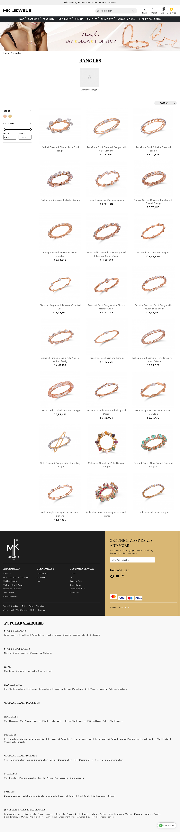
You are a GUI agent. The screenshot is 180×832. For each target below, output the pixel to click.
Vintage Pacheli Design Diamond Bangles (60, 254)
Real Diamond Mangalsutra (39, 689)
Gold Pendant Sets (37, 738)
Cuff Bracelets (61, 777)
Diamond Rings (23, 671)
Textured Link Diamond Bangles (153, 252)
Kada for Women (45, 777)
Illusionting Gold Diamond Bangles (106, 358)
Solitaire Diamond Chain (61, 759)
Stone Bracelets (77, 777)
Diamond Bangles (12, 795)
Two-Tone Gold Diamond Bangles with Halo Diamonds (107, 149)
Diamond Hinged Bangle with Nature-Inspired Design (60, 359)
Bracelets (108, 19)
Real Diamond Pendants (58, 738)
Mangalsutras (126, 19)
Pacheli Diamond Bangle (33, 795)
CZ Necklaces (94, 720)
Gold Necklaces (11, 720)
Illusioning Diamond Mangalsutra (68, 689)
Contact (73, 573)
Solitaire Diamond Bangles (105, 795)
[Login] (144, 10)
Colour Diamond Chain (14, 759)
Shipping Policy (76, 581)
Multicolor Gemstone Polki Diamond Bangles (106, 465)
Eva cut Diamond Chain (37, 759)
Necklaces (65, 19)
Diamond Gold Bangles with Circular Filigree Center (107, 307)
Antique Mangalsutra (118, 689)
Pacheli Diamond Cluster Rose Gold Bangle (60, 149)
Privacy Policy (28, 606)
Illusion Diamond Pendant (106, 738)
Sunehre (24, 653)
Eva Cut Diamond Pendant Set (133, 738)
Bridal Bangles (84, 795)
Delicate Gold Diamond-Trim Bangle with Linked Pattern (153, 359)
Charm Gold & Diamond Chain (109, 759)
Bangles (93, 19)
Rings (21, 19)
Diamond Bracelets (27, 777)
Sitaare (16, 653)
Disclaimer (40, 606)
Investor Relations (10, 596)
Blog (38, 581)
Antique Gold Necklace (113, 720)
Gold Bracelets (10, 777)
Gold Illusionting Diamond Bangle (106, 200)
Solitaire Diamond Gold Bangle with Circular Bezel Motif (153, 307)
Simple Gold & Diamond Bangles (61, 795)
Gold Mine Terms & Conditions (16, 577)
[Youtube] (117, 577)
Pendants (49, 19)
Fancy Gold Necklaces (76, 720)
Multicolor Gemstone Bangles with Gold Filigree (106, 514)
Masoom (34, 653)
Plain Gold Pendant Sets (82, 738)
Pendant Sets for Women (15, 738)
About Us (7, 573)
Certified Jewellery (10, 581)
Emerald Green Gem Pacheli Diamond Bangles (153, 465)
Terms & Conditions (12, 606)
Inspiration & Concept (12, 588)
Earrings (34, 19)
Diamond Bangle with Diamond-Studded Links (60, 307)
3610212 (25, 137)
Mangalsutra (47, 635)
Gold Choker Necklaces (30, 720)
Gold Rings (9, 671)
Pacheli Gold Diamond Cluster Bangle (60, 200)
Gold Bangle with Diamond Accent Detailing (153, 412)
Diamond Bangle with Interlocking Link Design (106, 412)
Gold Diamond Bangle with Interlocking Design (60, 465)
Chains (79, 19)
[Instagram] (122, 577)
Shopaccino (125, 607)
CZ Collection (46, 653)
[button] (17, 111)
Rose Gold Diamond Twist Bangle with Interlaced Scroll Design (107, 254)
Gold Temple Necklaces (54, 720)
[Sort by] (165, 103)
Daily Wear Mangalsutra (96, 689)
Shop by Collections (91, 635)
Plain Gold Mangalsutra (14, 689)
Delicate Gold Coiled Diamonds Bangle (60, 410)
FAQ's (72, 577)
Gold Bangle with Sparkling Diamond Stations (60, 514)
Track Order (74, 592)
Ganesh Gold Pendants (14, 741)
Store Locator (8, 592)
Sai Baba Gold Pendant (159, 738)
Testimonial (41, 577)
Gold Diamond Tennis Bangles (153, 512)
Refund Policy (75, 585)
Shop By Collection (151, 19)
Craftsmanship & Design (13, 585)
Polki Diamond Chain (83, 759)
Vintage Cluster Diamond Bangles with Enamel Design (153, 201)
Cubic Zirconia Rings (41, 671)
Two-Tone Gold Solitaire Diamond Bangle (153, 149)
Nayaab (7, 653)
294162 (9, 137)
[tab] (17, 111)
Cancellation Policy (77, 588)
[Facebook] (112, 577)
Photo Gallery (42, 573)
